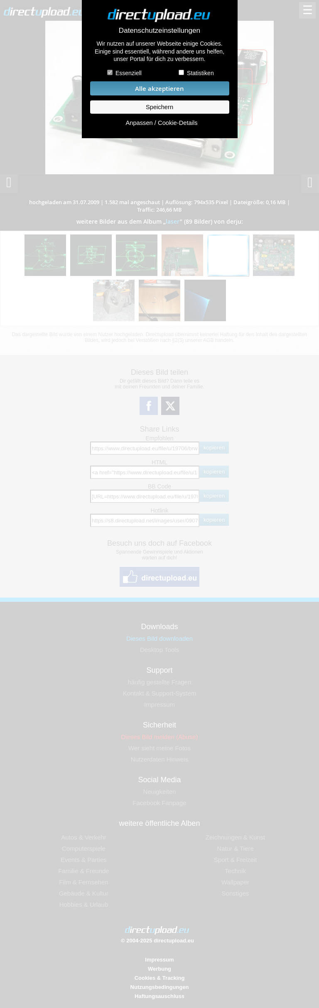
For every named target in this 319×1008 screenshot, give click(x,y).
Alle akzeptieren (159, 89)
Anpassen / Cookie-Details (161, 123)
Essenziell (128, 73)
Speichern (159, 107)
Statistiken (200, 73)
